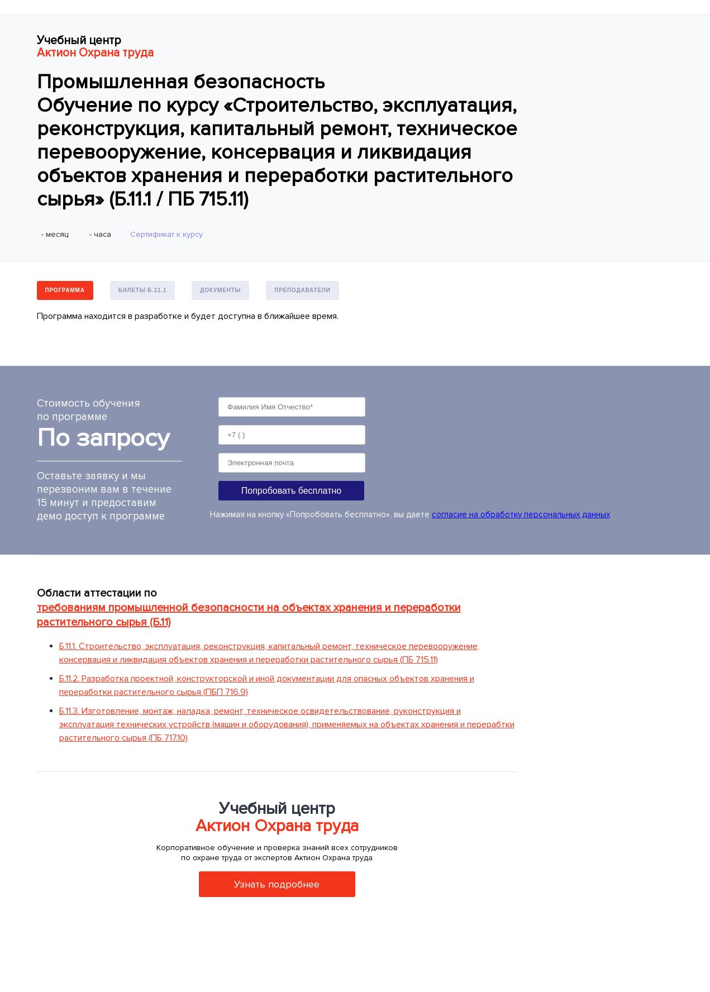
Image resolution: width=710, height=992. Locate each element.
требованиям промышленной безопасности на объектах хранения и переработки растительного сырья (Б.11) (249, 615)
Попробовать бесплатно (291, 490)
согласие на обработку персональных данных (521, 514)
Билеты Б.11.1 (142, 290)
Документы (220, 290)
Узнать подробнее (277, 884)
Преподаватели (302, 290)
